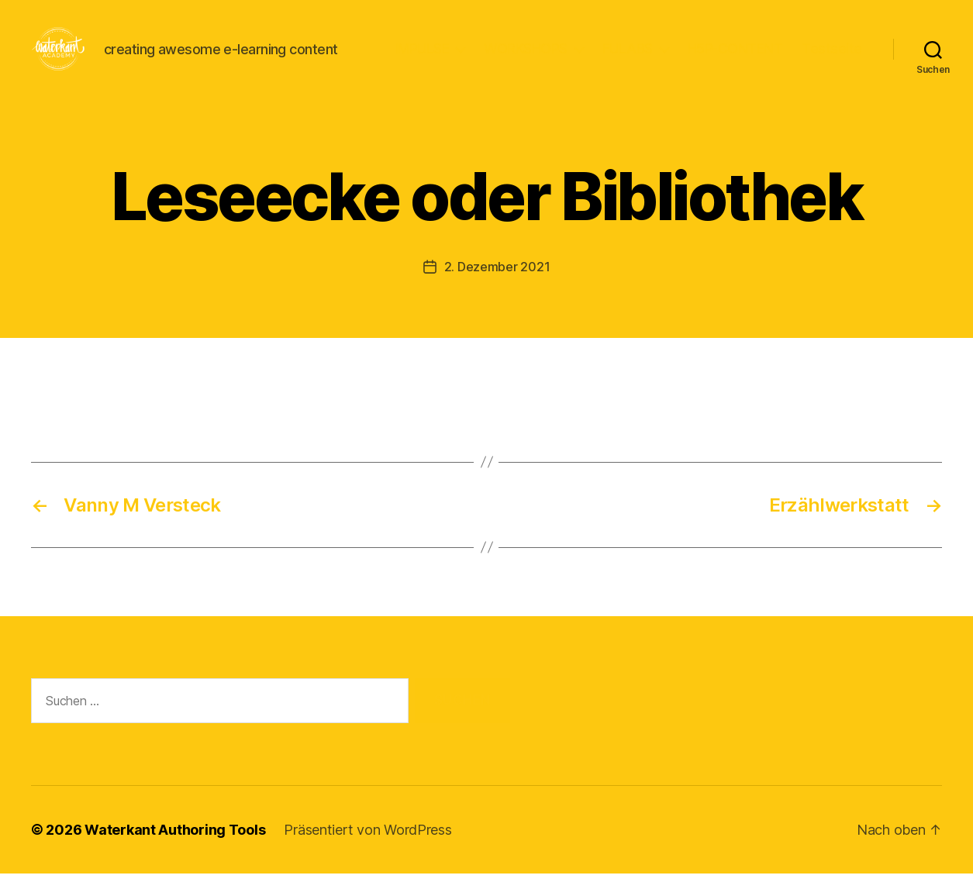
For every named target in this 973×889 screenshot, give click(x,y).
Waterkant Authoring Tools (175, 845)
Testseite (832, 56)
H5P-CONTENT (735, 56)
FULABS (627, 56)
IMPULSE (422, 56)
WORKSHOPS (526, 56)
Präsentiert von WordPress (367, 845)
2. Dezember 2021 (497, 282)
